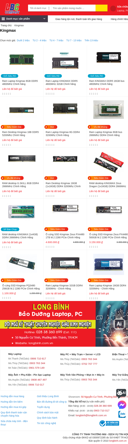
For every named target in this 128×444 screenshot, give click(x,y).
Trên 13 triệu (91, 40)
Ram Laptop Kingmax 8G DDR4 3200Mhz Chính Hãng (63, 134)
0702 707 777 (89, 363)
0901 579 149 (36, 367)
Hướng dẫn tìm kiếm (12, 401)
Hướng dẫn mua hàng (12, 396)
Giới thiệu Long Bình (48, 396)
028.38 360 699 (103, 405)
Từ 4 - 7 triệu (56, 40)
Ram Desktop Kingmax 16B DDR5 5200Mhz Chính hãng (20, 134)
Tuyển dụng (43, 407)
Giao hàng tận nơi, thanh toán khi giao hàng (78, 19)
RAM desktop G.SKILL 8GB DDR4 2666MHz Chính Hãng (20, 185)
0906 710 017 (36, 384)
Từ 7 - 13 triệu (74, 40)
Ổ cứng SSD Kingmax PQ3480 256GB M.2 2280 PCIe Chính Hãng (21, 287)
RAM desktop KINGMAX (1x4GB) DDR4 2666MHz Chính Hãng (20, 236)
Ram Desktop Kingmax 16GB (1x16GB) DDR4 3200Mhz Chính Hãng (63, 185)
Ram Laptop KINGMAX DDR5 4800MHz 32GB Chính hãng (62, 82)
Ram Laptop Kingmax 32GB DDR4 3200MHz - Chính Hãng (64, 287)
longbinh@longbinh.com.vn (91, 415)
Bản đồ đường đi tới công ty (52, 401)
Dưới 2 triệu (23, 40)
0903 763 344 (37, 363)
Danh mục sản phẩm (23, 19)
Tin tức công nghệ (46, 423)
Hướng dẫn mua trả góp (13, 407)
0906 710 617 (38, 358)
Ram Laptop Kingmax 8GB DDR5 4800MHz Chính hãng (20, 82)
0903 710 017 (102, 410)
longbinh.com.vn (118, 440)
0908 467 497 (39, 379)
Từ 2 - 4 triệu (39, 40)
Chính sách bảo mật (47, 412)
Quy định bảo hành (47, 417)
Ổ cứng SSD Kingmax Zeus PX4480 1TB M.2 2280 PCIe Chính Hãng (65, 236)
